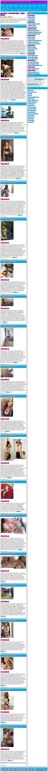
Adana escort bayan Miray (9, 326)
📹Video (2, 8)
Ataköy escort (31, 66)
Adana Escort (31, 15)
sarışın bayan (31, 105)
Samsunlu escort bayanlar (34, 43)
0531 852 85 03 (5, 38)
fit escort (30, 93)
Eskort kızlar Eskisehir (33, 30)
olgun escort (29, 9)
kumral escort (31, 116)
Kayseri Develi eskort (33, 62)
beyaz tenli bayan (32, 110)
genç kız (19, 9)
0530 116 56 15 (5, 242)
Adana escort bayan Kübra (9, 620)
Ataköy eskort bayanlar (33, 68)
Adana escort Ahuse (7, 689)
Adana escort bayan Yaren (9, 261)
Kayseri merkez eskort (33, 63)
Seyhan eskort (31, 20)
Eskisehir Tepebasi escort (34, 33)
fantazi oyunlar (31, 103)
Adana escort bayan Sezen (9, 554)
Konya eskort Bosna (33, 58)
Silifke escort (31, 50)
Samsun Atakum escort (33, 41)
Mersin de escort (32, 47)
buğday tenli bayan (32, 101)
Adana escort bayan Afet (8, 137)
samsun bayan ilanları (33, 83)
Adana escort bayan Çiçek (9, 655)
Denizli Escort (31, 22)
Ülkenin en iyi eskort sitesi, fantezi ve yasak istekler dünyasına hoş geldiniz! (16, 1)
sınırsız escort (33, 9)
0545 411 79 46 (5, 418)
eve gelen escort (15, 9)
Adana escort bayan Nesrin (9, 515)
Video (40, 768)
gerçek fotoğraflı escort (33, 96)
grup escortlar (31, 120)
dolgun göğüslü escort (33, 100)
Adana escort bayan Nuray (9, 296)
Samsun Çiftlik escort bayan (35, 40)
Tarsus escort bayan (33, 48)
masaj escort (31, 121)
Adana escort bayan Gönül (9, 57)
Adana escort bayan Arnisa (9, 219)
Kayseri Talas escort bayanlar (35, 65)
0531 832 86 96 (5, 501)
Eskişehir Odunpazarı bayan (35, 32)
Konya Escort (31, 53)
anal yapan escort (4, 9)
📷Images (6, 8)
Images (43, 768)
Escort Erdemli (31, 52)
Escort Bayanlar (14, 13)
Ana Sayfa (3, 13)
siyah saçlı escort (32, 106)
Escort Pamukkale (32, 27)
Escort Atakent (31, 37)
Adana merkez (31, 17)
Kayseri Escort (31, 60)
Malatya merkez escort (33, 72)
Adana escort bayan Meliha (9, 182)
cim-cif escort (9, 9)
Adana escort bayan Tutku (9, 585)
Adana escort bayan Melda (9, 26)
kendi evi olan (24, 9)
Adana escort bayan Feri (8, 482)
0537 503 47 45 (5, 308)
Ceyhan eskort (31, 18)
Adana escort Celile (7, 726)
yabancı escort (38, 9)
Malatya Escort (32, 70)
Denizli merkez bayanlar (34, 23)
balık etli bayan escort (33, 113)
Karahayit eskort (32, 25)
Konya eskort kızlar (33, 57)
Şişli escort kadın (39, 78)
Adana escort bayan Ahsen (9, 396)
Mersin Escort (31, 45)
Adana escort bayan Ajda (8, 435)
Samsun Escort (32, 35)
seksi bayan (30, 90)
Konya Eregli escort (33, 55)
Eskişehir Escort (32, 28)
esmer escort (31, 118)
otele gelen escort (32, 108)
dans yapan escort (32, 91)
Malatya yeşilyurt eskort (34, 73)
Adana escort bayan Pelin (9, 104)
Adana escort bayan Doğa (9, 366)
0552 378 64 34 (5, 120)
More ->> (22, 53)
